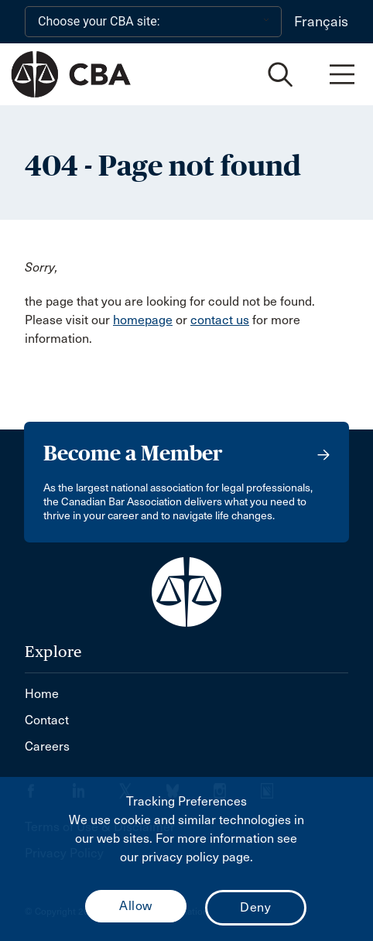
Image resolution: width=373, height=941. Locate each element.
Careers (47, 746)
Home (42, 693)
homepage (143, 320)
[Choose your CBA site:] (153, 21)
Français (321, 22)
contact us (219, 320)
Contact (47, 720)
